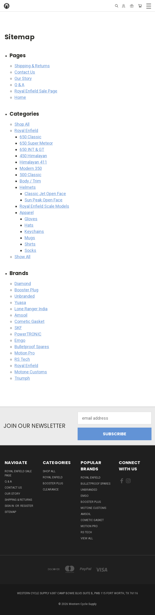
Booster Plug (26, 289)
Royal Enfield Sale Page (35, 91)
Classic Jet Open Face (45, 193)
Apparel (27, 212)
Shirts (30, 244)
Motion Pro (24, 352)
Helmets (28, 187)
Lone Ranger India (30, 308)
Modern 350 (31, 168)
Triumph (22, 378)
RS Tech (22, 359)
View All (87, 538)
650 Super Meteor (36, 143)
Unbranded (24, 296)
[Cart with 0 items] (139, 6)
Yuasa (20, 302)
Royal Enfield (26, 130)
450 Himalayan (33, 155)
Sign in (10, 506)
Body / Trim (30, 181)
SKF (18, 327)
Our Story (23, 78)
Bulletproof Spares (31, 346)
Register (26, 506)
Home (20, 97)
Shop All (21, 124)
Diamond (22, 283)
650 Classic (30, 136)
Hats (29, 225)
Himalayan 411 (33, 162)
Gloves (31, 218)
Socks (30, 250)
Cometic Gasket (29, 321)
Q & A (19, 84)
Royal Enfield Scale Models (44, 206)
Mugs (30, 237)
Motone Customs (30, 371)
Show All (22, 256)
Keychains (34, 231)
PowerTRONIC (27, 334)
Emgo (19, 340)
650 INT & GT (32, 149)
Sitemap (10, 512)
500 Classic (30, 174)
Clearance (51, 489)
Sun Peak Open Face (43, 199)
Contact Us (24, 72)
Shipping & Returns (32, 65)
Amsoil (20, 315)
